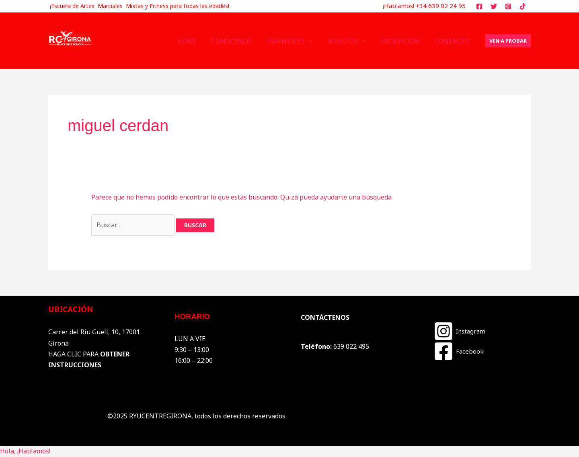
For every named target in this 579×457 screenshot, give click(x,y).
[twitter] (495, 6)
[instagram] (509, 6)
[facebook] (481, 6)
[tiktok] (524, 6)
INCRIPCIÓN (403, 41)
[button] (508, 40)
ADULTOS (348, 41)
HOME (198, 41)
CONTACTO (453, 41)
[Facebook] (458, 351)
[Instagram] (459, 331)
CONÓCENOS (241, 41)
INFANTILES (293, 41)
